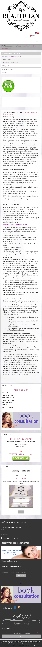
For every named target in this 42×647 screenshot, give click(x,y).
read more (36, 643)
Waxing (4, 72)
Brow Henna (7, 60)
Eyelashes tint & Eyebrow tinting (21, 56)
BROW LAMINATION (8, 69)
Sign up (21, 636)
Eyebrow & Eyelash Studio (11, 63)
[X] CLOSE (37, 645)
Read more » (21, 575)
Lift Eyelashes (6, 66)
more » (21, 512)
